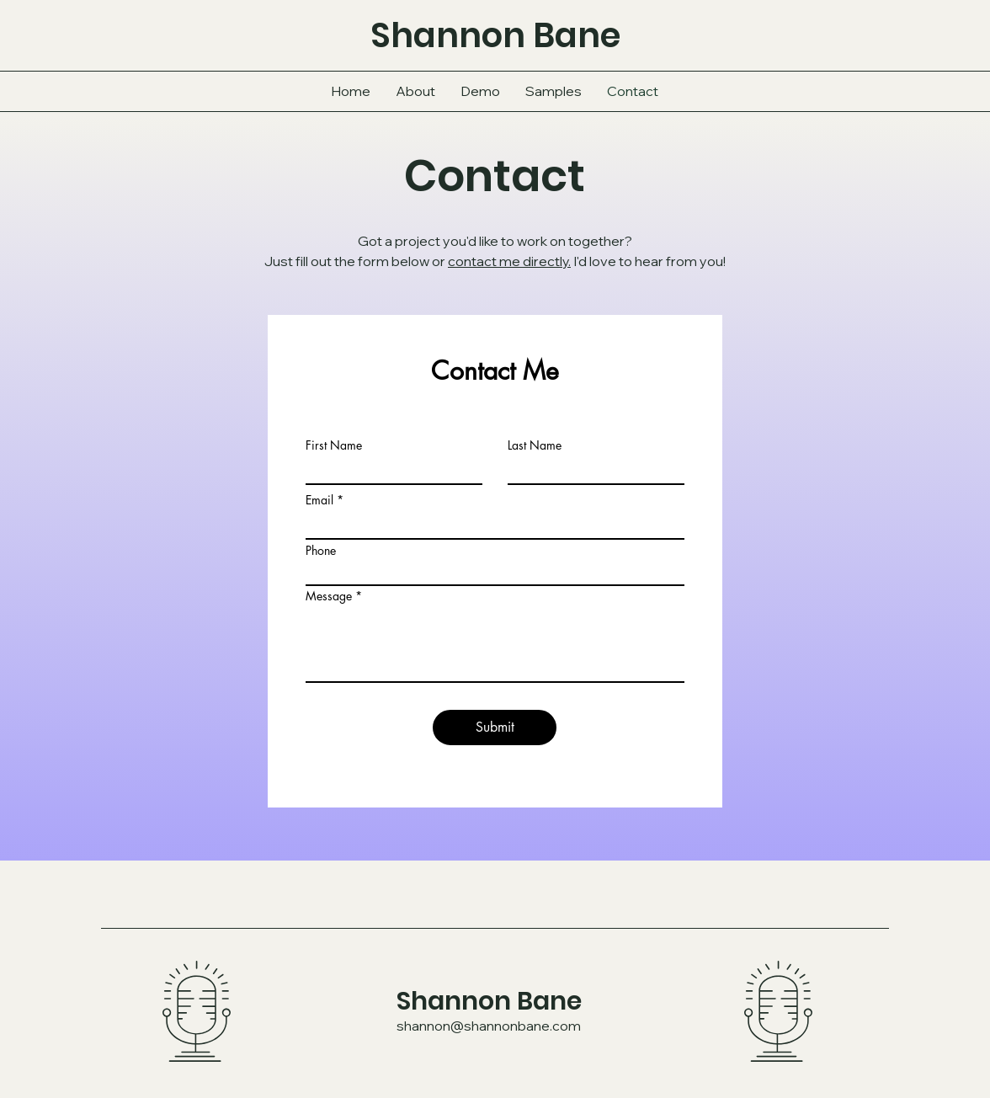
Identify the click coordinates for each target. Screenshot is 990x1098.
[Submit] (494, 727)
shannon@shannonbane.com (489, 1025)
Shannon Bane (489, 1001)
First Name (334, 445)
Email (319, 500)
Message (329, 596)
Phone (321, 551)
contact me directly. (509, 261)
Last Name (535, 445)
